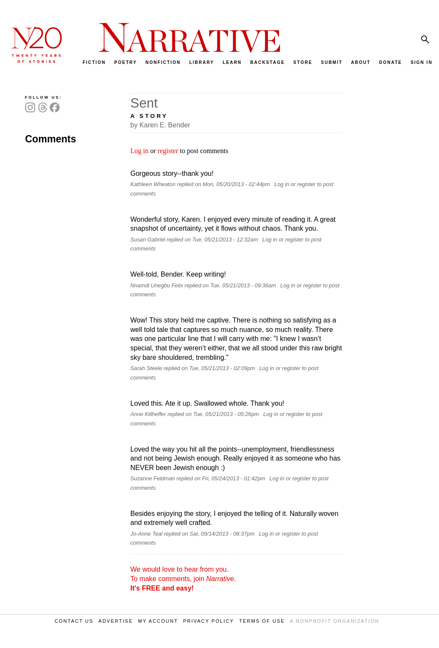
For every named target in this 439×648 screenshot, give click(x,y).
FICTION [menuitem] (94, 62)
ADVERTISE (116, 621)
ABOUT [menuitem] (361, 62)
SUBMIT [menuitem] (331, 62)
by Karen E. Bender (160, 125)
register (168, 150)
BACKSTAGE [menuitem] (267, 62)
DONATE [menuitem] (390, 62)
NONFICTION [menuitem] (162, 62)
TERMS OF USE (262, 621)
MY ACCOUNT (158, 621)
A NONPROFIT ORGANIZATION (334, 621)
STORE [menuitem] (302, 62)
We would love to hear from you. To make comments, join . (183, 578)
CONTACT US (73, 621)
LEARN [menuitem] (232, 62)
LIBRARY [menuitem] (201, 62)
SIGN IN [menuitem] (422, 62)
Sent (144, 103)
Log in (139, 150)
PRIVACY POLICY (208, 621)
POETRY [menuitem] (125, 62)
